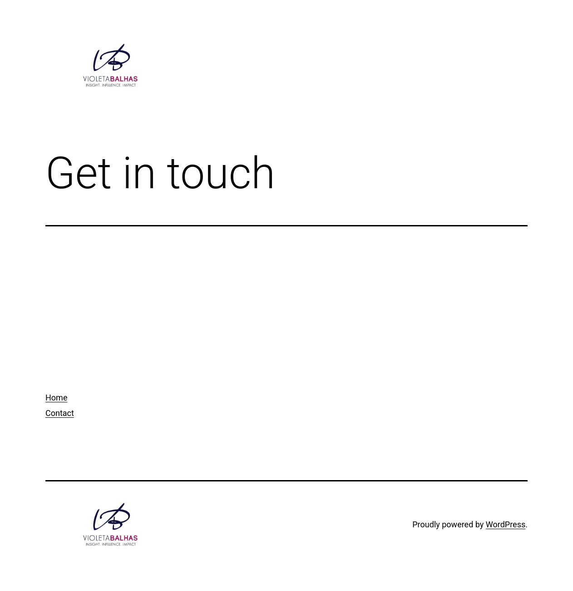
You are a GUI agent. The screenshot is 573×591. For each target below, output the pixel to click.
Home (56, 397)
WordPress (505, 524)
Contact (59, 413)
